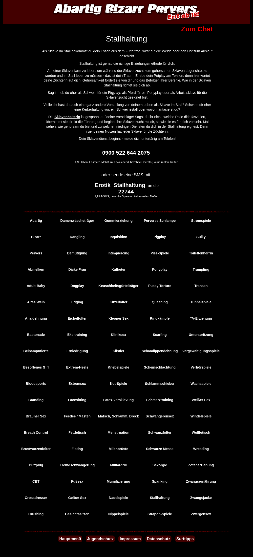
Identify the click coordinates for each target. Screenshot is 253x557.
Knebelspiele (118, 367)
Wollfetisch (201, 432)
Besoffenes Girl (36, 367)
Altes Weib (36, 302)
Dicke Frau (77, 269)
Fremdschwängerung (77, 465)
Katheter (118, 269)
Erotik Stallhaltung (120, 185)
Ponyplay (159, 269)
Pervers (36, 253)
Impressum (130, 539)
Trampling (201, 269)
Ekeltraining (77, 335)
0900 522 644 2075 (126, 153)
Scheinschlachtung (159, 367)
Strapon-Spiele (160, 514)
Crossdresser (36, 498)
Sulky (201, 237)
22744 (126, 191)
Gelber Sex (77, 498)
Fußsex (77, 481)
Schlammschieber (160, 384)
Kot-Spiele (118, 384)
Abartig (36, 221)
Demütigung (77, 253)
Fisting (77, 449)
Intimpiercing (118, 253)
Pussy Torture (159, 286)
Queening (160, 302)
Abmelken (36, 269)
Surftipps (185, 539)
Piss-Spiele (159, 253)
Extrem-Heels (77, 367)
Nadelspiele (118, 498)
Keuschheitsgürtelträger (119, 286)
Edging (77, 302)
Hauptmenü (70, 539)
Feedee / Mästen (77, 416)
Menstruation (118, 432)
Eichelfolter (77, 318)
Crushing (35, 514)
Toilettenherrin (201, 253)
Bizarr (36, 237)
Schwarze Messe (159, 449)
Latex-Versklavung (118, 400)
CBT (36, 481)
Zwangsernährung (201, 481)
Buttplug (36, 465)
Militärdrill (118, 465)
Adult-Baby (36, 286)
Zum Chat (197, 29)
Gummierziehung (118, 221)
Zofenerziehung (201, 465)
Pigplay (114, 93)
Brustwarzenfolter (36, 449)
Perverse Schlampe (160, 221)
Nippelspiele (118, 514)
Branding (35, 400)
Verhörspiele (200, 367)
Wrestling (201, 449)
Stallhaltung (159, 498)
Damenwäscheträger (77, 221)
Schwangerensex (160, 416)
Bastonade (36, 335)
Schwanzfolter (159, 432)
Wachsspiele (200, 384)
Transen (201, 286)
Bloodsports (36, 384)
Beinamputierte (36, 351)
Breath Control (36, 432)
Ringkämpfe (159, 318)
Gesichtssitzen (77, 514)
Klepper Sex (118, 318)
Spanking (160, 481)
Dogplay (77, 286)
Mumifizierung (118, 481)
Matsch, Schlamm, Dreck (118, 416)
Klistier (118, 351)
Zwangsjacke (201, 498)
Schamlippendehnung (160, 351)
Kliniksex (118, 335)
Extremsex (77, 384)
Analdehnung (36, 318)
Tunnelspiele (200, 302)
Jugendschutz (100, 539)
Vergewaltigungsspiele (201, 351)
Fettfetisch (77, 432)
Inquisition (118, 237)
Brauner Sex (36, 416)
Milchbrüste (118, 449)
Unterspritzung (201, 335)
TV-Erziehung (201, 318)
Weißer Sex (201, 400)
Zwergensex (201, 514)
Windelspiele (200, 416)
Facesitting (77, 400)
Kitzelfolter (118, 302)
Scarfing (160, 335)
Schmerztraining (159, 400)
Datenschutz (158, 539)
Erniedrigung (77, 351)
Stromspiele (201, 221)
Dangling (77, 237)
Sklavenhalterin (67, 117)
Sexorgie (159, 465)
